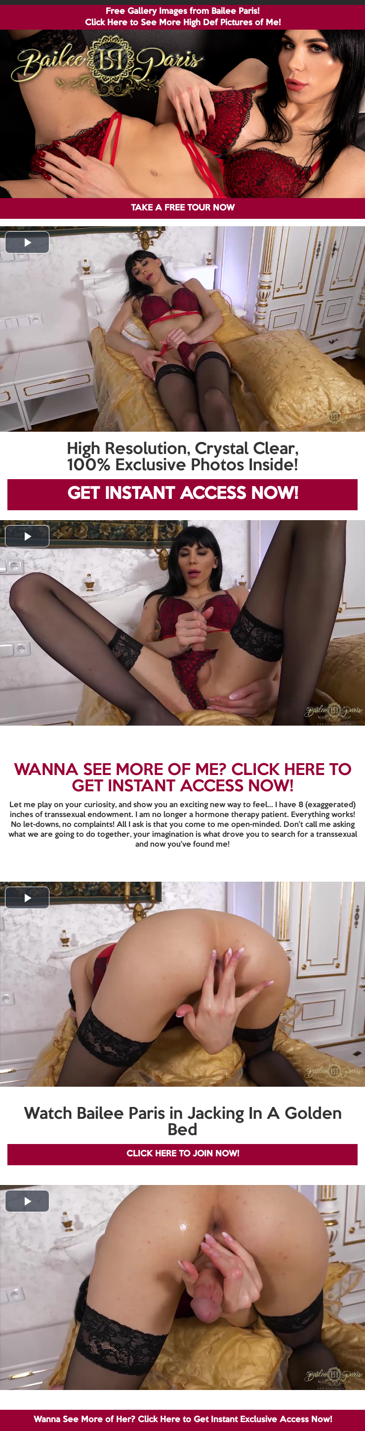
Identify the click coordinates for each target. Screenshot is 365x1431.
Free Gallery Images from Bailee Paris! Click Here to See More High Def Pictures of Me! (183, 17)
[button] (27, 242)
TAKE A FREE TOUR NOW (183, 208)
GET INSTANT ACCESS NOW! (182, 494)
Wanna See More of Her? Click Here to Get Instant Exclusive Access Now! (183, 1420)
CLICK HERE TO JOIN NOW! (182, 1154)
